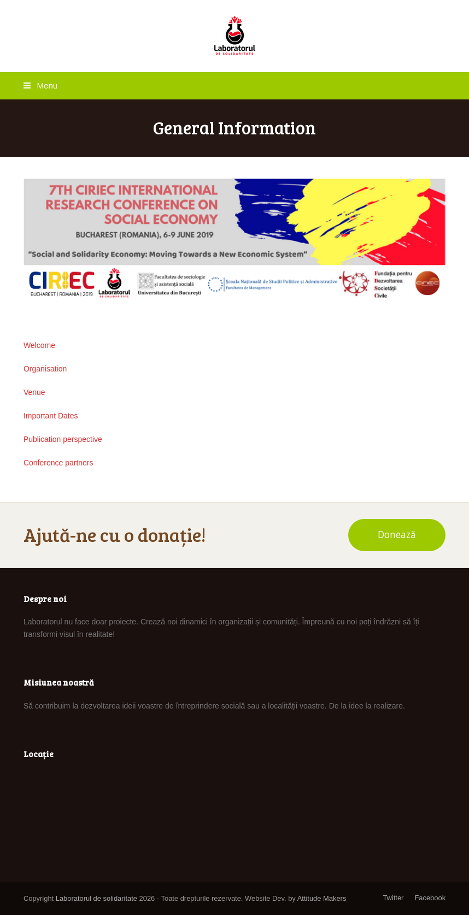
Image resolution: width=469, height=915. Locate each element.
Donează (397, 534)
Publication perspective (63, 439)
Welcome (39, 345)
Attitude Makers (322, 898)
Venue (34, 392)
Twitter (393, 898)
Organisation (45, 368)
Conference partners (58, 462)
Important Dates (51, 415)
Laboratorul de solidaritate (96, 898)
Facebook (429, 898)
